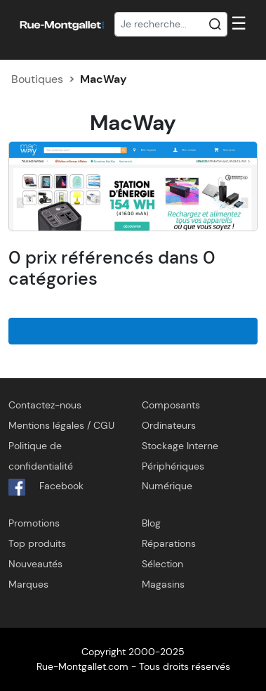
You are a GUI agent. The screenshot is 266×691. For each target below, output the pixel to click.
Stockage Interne (180, 445)
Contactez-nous (44, 405)
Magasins (163, 584)
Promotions (34, 523)
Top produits (37, 543)
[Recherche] (171, 24)
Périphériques (173, 466)
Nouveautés (35, 563)
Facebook (46, 487)
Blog (151, 523)
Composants (171, 405)
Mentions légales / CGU (61, 425)
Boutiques (37, 79)
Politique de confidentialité (40, 455)
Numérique (167, 485)
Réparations (169, 543)
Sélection (162, 563)
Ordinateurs (169, 425)
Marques (28, 584)
